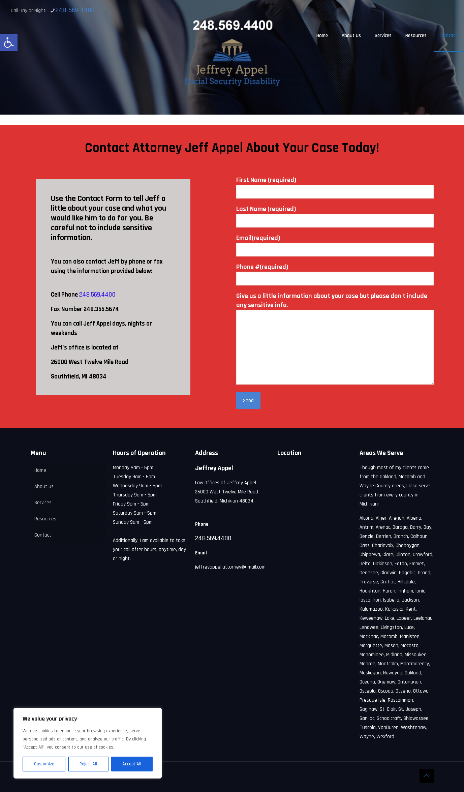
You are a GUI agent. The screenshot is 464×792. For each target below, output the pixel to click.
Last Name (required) (335, 216)
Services (43, 502)
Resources (45, 519)
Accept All (131, 764)
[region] (87, 743)
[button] (9, 42)
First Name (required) (335, 187)
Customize (44, 764)
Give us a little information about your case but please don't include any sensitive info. (335, 338)
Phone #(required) (335, 274)
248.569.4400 (97, 294)
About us (44, 486)
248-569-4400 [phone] (75, 10)
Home (40, 470)
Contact (42, 535)
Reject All (88, 764)
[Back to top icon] (427, 776)
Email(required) (335, 245)
